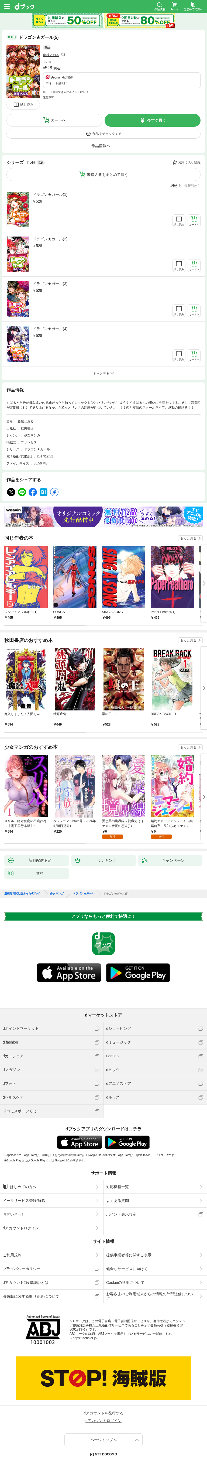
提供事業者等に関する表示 (128, 1255)
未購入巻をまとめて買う (107, 174)
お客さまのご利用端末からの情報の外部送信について (149, 1296)
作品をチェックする (107, 134)
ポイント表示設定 (121, 1214)
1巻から (176, 185)
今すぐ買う (156, 120)
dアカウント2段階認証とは (26, 1282)
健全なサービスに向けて (127, 1269)
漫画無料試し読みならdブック (22, 893)
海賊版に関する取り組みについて (31, 1296)
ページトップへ (103, 1440)
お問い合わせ (14, 1214)
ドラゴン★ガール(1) (50, 194)
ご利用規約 (12, 1255)
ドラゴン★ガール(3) (50, 284)
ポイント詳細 (55, 83)
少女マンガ (32, 435)
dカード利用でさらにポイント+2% (64, 92)
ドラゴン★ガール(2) (50, 239)
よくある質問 (117, 1200)
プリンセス (29, 442)
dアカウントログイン (21, 1228)
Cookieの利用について (125, 1282)
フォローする (63, 54)
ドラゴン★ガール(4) (50, 329)
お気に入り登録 (189, 162)
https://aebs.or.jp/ (85, 1338)
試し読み (26, 105)
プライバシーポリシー (21, 1269)
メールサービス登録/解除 (24, 1200)
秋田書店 (27, 428)
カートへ (58, 120)
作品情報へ (100, 145)
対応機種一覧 (117, 1187)
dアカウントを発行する (103, 1413)
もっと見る (188, 538)
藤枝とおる (51, 55)
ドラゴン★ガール (37, 449)
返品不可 (48, 97)
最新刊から (192, 185)
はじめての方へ (19, 1186)
